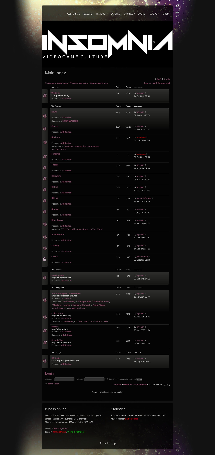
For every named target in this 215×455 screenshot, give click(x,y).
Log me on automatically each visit (121, 379)
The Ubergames (57, 288)
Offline (54, 198)
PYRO (79, 321)
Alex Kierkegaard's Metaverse (65, 293)
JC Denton (66, 98)
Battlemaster (59, 308)
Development (57, 275)
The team (116, 384)
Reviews (55, 137)
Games (54, 126)
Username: (49, 379)
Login (167, 79)
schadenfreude (144, 198)
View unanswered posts (56, 83)
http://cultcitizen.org (61, 315)
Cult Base (67, 335)
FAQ (159, 79)
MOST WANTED (70, 121)
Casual (54, 256)
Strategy (55, 209)
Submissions (57, 234)
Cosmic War (57, 340)
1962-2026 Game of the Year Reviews (81, 146)
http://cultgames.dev (61, 277)
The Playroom (56, 106)
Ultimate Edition (101, 301)
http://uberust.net (59, 329)
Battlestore (68, 301)
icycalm (140, 93)
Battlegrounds (84, 301)
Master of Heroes (61, 305)
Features (55, 154)
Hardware (56, 176)
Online (54, 187)
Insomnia (141, 137)
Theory (54, 165)
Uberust (55, 327)
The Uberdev (56, 270)
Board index (53, 384)
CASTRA (95, 321)
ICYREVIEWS (59, 149)
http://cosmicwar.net (61, 342)
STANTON (68, 321)
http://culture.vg (61, 95)
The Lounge (56, 352)
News (54, 112)
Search (147, 83)
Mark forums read (161, 83)
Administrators (59, 432)
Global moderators (75, 432)
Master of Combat (81, 305)
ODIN (105, 321)
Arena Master (99, 305)
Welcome (55, 93)
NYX (86, 321)
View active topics (99, 83)
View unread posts (79, 83)
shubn (65, 428)
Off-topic (55, 358)
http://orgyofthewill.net (68, 361)
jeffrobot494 (142, 256)
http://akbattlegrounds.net (64, 296)
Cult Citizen (57, 313)
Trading (55, 245)
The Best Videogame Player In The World (82, 229)
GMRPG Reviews (76, 308)
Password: (80, 379)
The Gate (54, 87)
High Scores (57, 220)
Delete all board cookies (135, 384)
